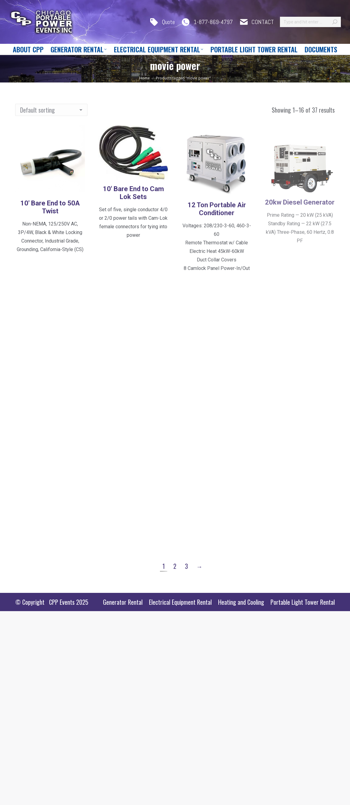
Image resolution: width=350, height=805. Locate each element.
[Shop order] (51, 110)
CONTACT (256, 22)
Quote (162, 22)
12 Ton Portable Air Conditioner (217, 251)
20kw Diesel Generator (299, 244)
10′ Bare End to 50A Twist (50, 216)
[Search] (310, 22)
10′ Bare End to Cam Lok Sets (133, 225)
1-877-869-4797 (207, 22)
